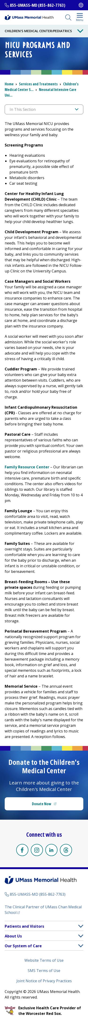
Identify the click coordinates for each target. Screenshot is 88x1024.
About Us (13, 936)
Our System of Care (23, 945)
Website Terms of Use (44, 960)
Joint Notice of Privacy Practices (44, 980)
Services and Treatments (38, 84)
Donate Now (41, 803)
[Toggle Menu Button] (80, 31)
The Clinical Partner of (43, 909)
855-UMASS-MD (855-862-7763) (37, 5)
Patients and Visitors (24, 926)
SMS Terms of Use (44, 970)
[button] (80, 926)
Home (9, 84)
